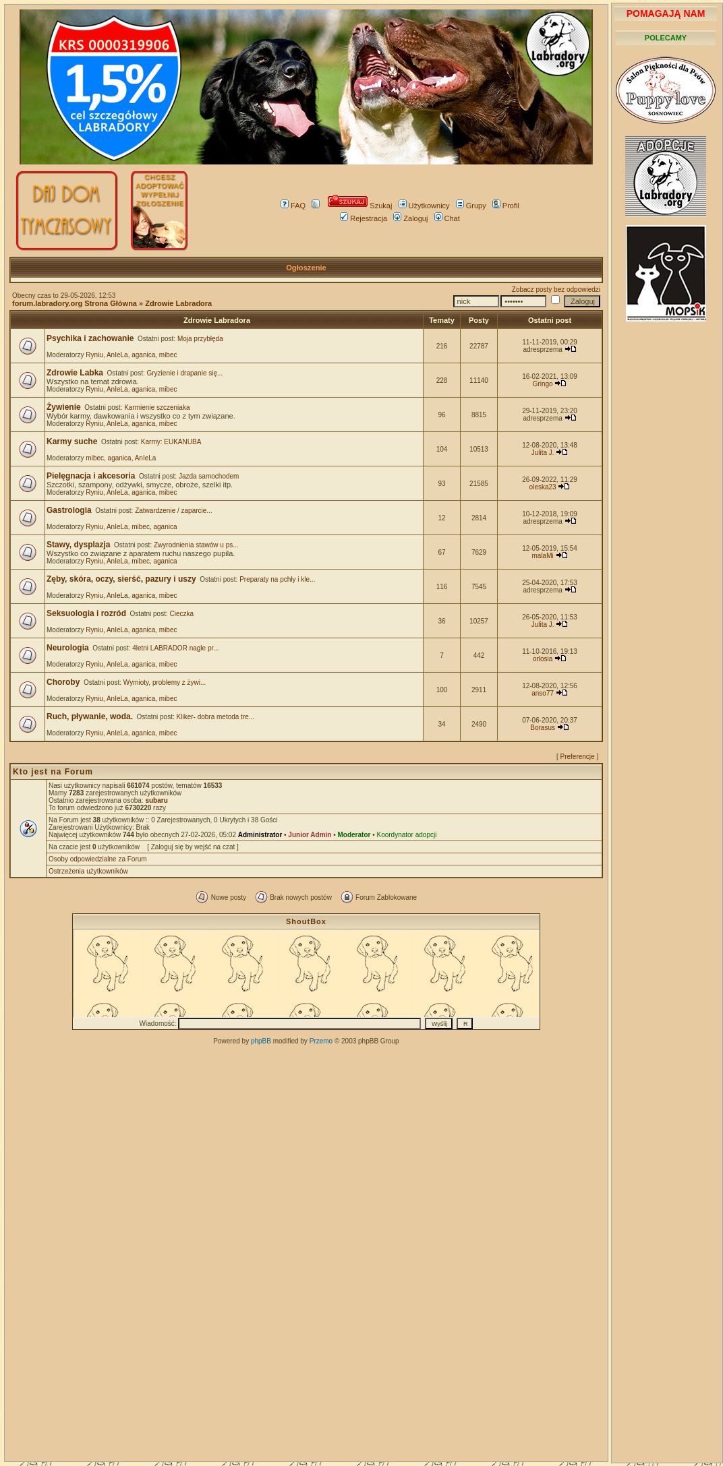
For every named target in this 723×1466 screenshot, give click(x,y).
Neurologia (68, 647)
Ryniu (94, 355)
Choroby (63, 682)
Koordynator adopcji (406, 834)
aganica (143, 355)
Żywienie (64, 407)
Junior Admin (309, 834)
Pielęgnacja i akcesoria (91, 476)
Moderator (354, 834)
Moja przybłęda (200, 338)
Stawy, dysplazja (78, 544)
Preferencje (577, 756)
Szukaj (360, 206)
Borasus (542, 727)
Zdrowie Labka (75, 372)
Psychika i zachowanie (90, 338)
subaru (156, 800)
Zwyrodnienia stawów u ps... (196, 545)
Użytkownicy (424, 206)
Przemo (321, 1041)
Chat (447, 218)
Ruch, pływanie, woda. (90, 716)
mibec (168, 355)
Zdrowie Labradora (178, 303)
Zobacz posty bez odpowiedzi (556, 289)
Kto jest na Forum (53, 771)
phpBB (261, 1041)
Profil (505, 206)
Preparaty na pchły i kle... (277, 579)
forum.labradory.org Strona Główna (74, 303)
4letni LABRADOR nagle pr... (175, 648)
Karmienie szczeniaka (157, 407)
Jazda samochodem (209, 476)
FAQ (293, 206)
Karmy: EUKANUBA (171, 442)
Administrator (260, 834)
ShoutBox (306, 921)
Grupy (471, 206)
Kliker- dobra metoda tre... (216, 717)
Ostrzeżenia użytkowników (88, 871)
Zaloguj (410, 218)
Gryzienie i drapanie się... (185, 373)
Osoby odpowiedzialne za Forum (98, 859)
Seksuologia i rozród (86, 613)
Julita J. (542, 452)
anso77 (542, 693)
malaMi (542, 555)
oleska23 (542, 487)
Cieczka (182, 613)
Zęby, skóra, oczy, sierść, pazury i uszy (121, 579)
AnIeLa (117, 355)
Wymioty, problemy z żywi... (164, 682)
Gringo (543, 384)
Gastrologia (69, 510)
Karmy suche (72, 441)
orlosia (542, 659)
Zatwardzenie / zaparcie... (173, 510)
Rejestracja (363, 218)
